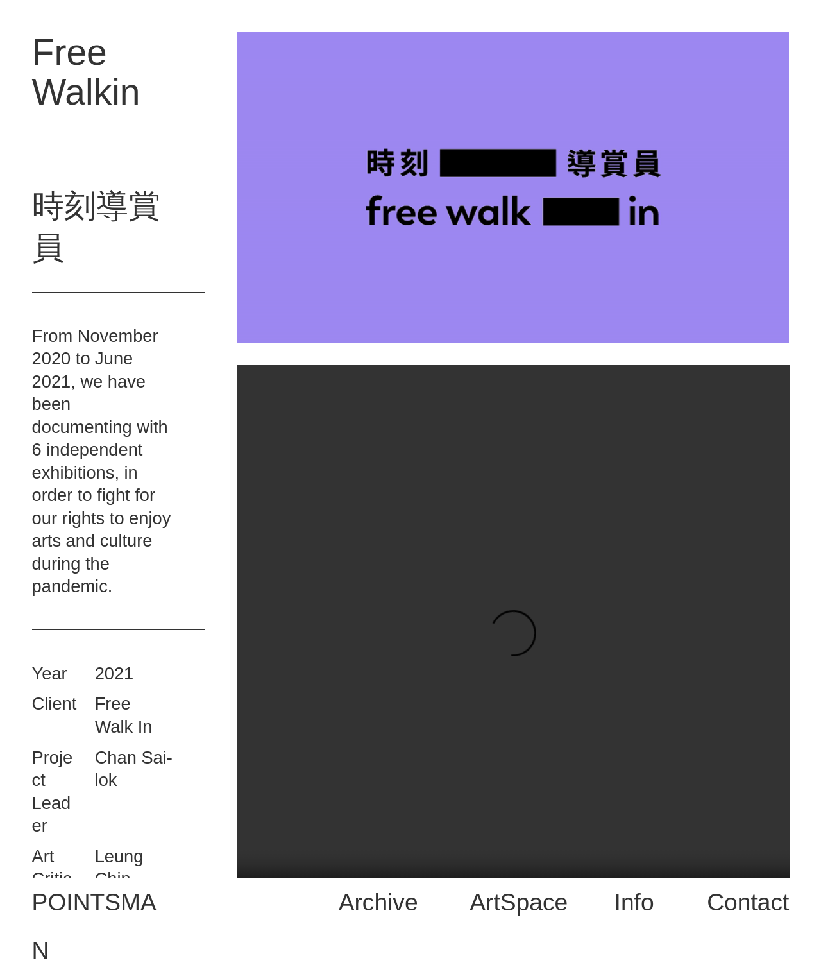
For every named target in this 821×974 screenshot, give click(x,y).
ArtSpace (519, 902)
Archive (378, 902)
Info (634, 902)
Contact (748, 902)
